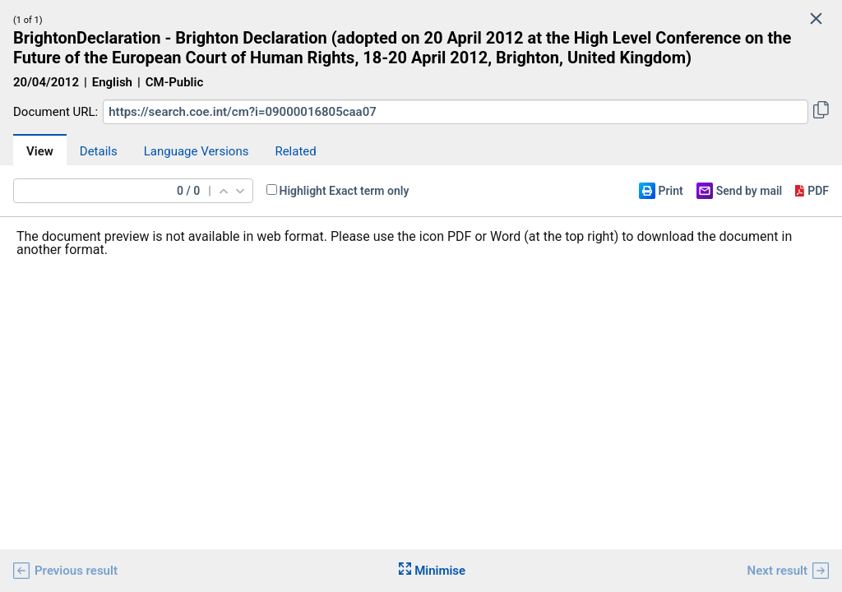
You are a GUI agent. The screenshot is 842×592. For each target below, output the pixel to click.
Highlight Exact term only (344, 190)
